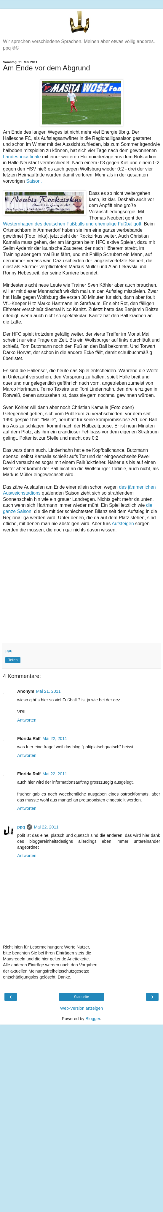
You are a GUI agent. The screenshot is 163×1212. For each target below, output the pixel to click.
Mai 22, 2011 (54, 738)
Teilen (12, 660)
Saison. (34, 181)
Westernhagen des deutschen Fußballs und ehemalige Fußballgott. (73, 223)
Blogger (93, 1018)
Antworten (26, 720)
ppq (21, 827)
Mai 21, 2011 (48, 691)
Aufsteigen (123, 523)
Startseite (81, 997)
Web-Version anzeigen (81, 1008)
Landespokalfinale (22, 156)
